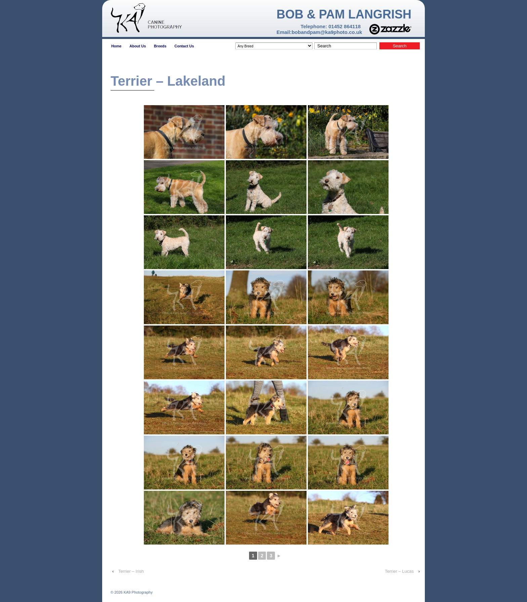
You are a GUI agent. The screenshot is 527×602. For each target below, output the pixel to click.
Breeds (160, 46)
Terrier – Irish (131, 571)
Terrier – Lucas (399, 571)
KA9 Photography (138, 592)
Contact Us (184, 46)
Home (116, 46)
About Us (137, 46)
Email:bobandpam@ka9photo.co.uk (319, 32)
